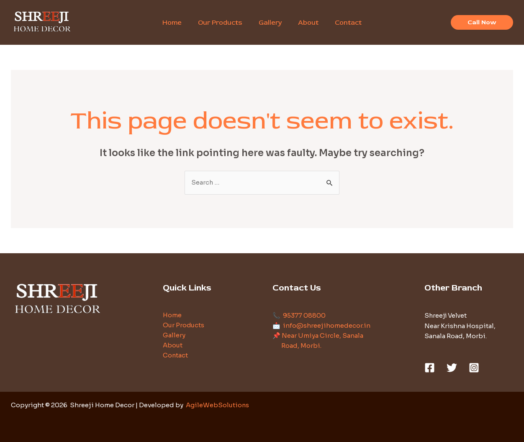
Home (172, 316)
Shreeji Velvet (446, 316)
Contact (175, 356)
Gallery (174, 336)
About (173, 346)
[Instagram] (474, 367)
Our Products (184, 326)
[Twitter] (452, 367)
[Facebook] (429, 367)
